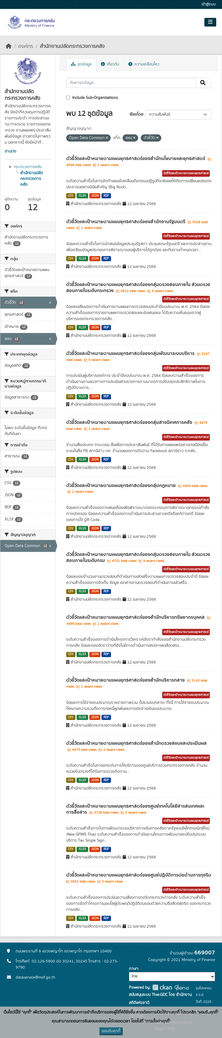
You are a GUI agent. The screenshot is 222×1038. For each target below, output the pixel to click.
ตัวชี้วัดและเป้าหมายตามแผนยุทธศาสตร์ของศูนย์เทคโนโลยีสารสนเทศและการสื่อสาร (135, 809)
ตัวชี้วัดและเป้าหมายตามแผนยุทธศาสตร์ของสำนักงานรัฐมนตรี (126, 221)
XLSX (82, 195)
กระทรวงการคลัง (28, 167)
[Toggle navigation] (210, 22)
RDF (106, 195)
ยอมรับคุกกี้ (111, 1031)
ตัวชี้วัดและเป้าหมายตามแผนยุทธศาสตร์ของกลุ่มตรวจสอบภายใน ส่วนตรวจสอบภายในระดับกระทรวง (138, 287)
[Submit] (203, 83)
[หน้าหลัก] (9, 46)
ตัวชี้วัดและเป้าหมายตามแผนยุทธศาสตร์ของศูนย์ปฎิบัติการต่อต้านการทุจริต (138, 875)
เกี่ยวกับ (110, 64)
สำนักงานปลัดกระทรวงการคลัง (72, 46)
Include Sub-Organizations (92, 98)
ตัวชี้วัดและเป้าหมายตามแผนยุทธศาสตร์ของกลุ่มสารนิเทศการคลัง (129, 422)
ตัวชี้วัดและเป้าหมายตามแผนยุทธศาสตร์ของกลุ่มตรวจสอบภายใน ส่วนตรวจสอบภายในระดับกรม (138, 557)
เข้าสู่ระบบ (208, 4)
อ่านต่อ (10, 151)
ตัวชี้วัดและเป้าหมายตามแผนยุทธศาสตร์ (186, 173)
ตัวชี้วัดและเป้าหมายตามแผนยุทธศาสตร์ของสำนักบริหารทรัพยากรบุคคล (136, 617)
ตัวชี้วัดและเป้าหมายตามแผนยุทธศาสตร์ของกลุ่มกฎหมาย (121, 485)
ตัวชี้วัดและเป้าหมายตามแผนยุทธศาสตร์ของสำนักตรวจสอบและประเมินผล (136, 743)
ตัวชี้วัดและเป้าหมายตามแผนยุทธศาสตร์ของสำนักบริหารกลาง (126, 680)
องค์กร (25, 46)
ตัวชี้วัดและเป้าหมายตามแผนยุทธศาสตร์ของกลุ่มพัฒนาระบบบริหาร (131, 353)
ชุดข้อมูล (81, 64)
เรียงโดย (136, 114)
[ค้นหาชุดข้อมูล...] (131, 83)
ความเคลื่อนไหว (143, 64)
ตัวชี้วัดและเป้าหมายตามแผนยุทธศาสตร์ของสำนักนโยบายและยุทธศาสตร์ (136, 158)
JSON (95, 195)
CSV (70, 195)
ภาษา (133, 969)
